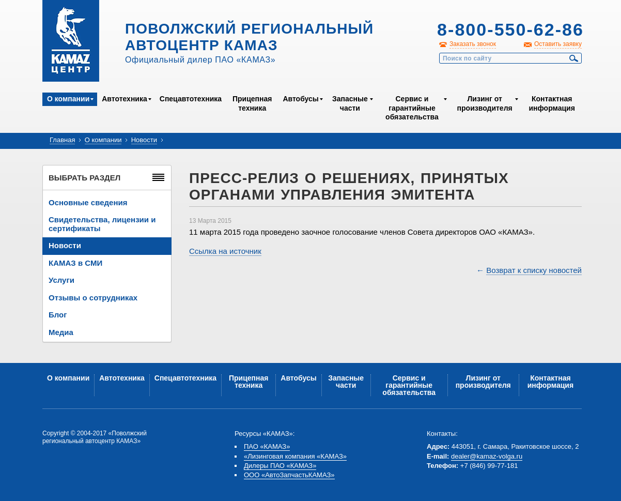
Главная (62, 140)
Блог (58, 314)
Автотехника (124, 99)
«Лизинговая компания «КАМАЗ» (295, 456)
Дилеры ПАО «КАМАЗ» (280, 465)
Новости (144, 140)
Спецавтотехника (191, 99)
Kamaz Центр (70, 41)
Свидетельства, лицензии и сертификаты (102, 224)
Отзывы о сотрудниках (93, 297)
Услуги (61, 280)
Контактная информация (552, 103)
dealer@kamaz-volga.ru (486, 456)
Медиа (61, 332)
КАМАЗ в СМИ (75, 263)
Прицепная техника (252, 103)
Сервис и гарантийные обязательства (412, 108)
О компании (68, 99)
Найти (574, 58)
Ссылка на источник (225, 251)
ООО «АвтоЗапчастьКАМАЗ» (289, 475)
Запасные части (350, 103)
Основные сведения (88, 202)
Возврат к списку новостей (534, 270)
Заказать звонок (472, 44)
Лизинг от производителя (485, 103)
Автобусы (300, 99)
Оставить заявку (558, 44)
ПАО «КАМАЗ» (267, 446)
